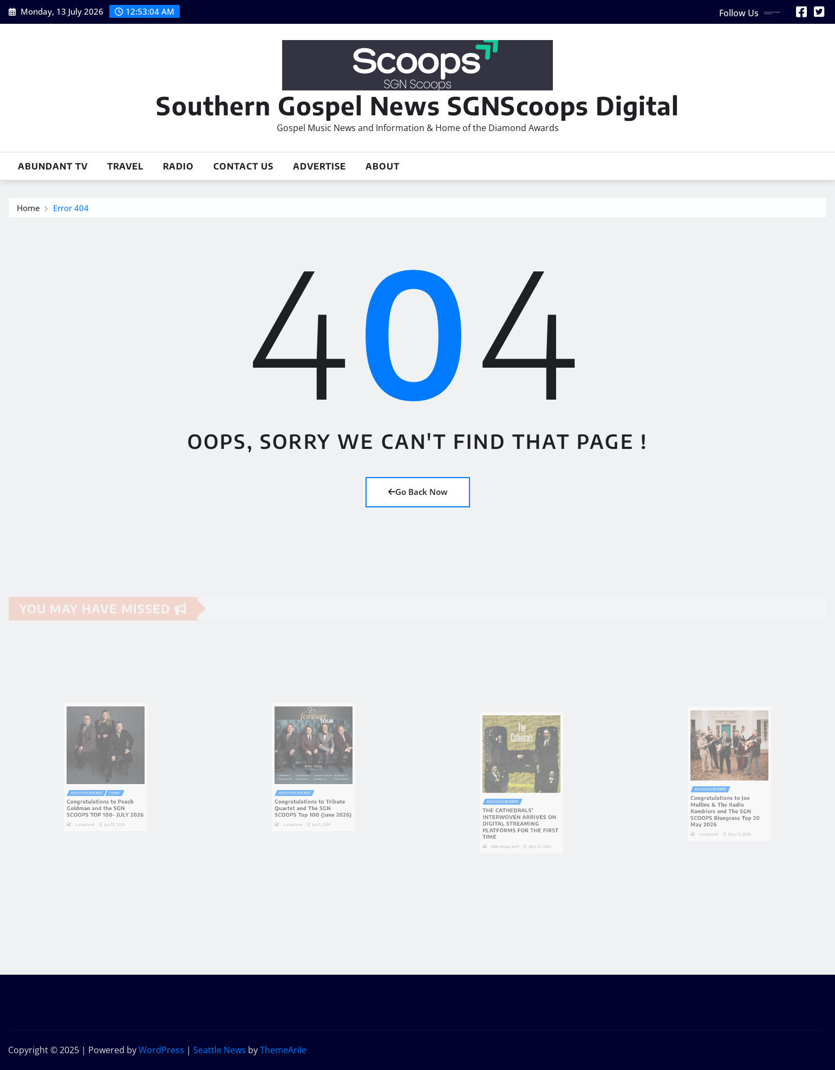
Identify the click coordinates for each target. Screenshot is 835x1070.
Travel (125, 166)
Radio (178, 166)
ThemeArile (283, 1050)
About (383, 166)
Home (28, 209)
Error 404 (71, 209)
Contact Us (243, 166)
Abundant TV (53, 166)
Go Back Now (417, 491)
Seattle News (219, 1050)
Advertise (319, 166)
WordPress (161, 1050)
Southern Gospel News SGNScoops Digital (417, 105)
